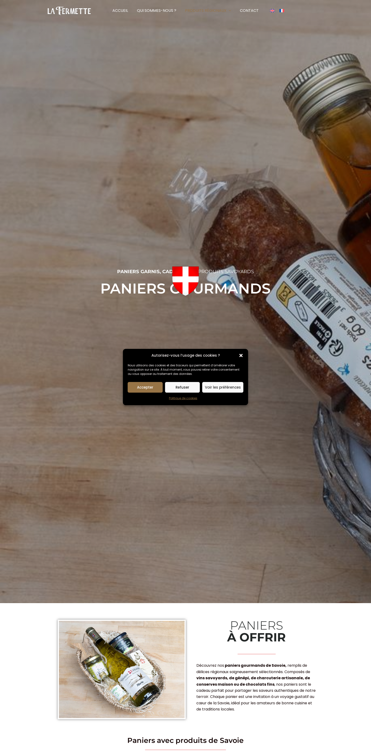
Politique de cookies (183, 398)
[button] (241, 355)
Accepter (145, 387)
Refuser (182, 387)
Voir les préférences (223, 387)
